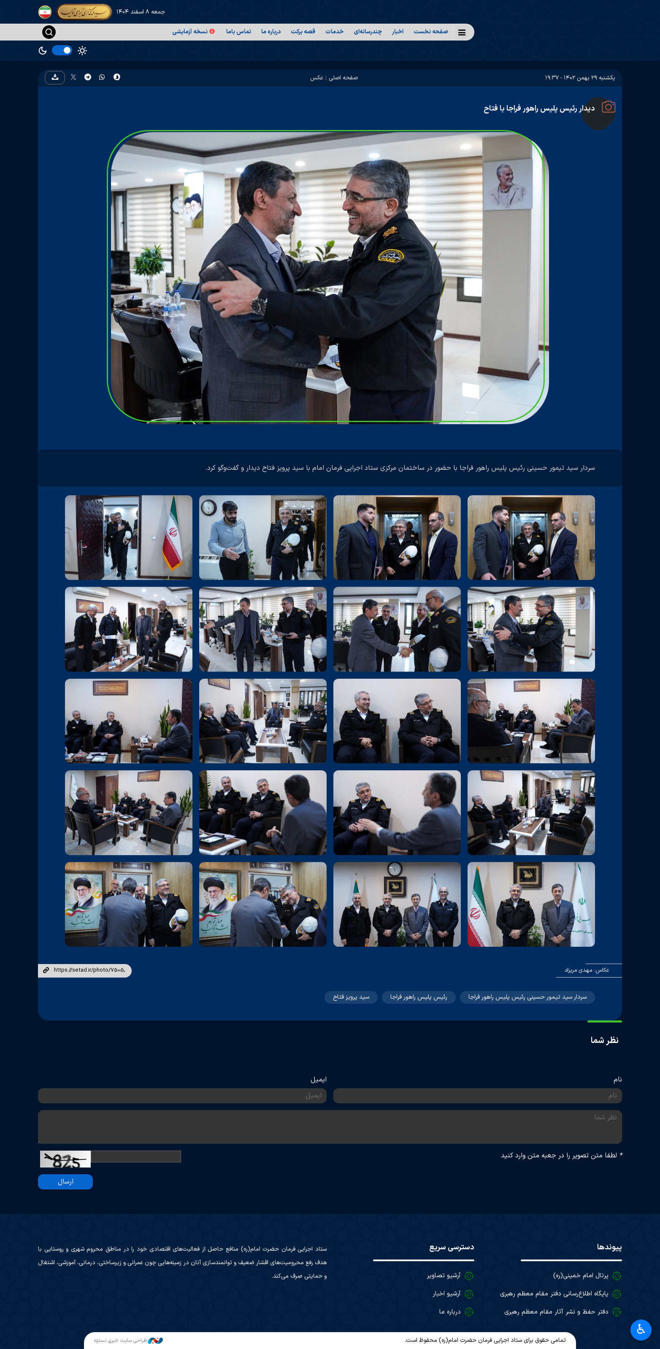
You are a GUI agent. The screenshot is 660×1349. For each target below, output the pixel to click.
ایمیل (319, 1080)
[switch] (62, 50)
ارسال (65, 1182)
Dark (42, 50)
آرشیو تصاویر (444, 1276)
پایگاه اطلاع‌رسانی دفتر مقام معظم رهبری (554, 1294)
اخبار (397, 31)
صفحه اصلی (343, 77)
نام (618, 1080)
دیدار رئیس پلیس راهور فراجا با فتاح (539, 108)
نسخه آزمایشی (194, 31)
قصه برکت (303, 31)
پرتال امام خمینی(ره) (581, 1276)
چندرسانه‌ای (368, 31)
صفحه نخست (431, 31)
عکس (316, 77)
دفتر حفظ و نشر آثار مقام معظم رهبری (556, 1312)
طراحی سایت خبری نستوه (128, 1340)
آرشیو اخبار (447, 1294)
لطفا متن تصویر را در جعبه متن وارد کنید (561, 1156)
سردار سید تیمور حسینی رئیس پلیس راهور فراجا (527, 997)
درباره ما (271, 31)
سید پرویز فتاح (351, 997)
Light (82, 50)
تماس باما (238, 31)
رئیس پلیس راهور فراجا (418, 997)
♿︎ (641, 1329)
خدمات (334, 31)
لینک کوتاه (46, 971)
